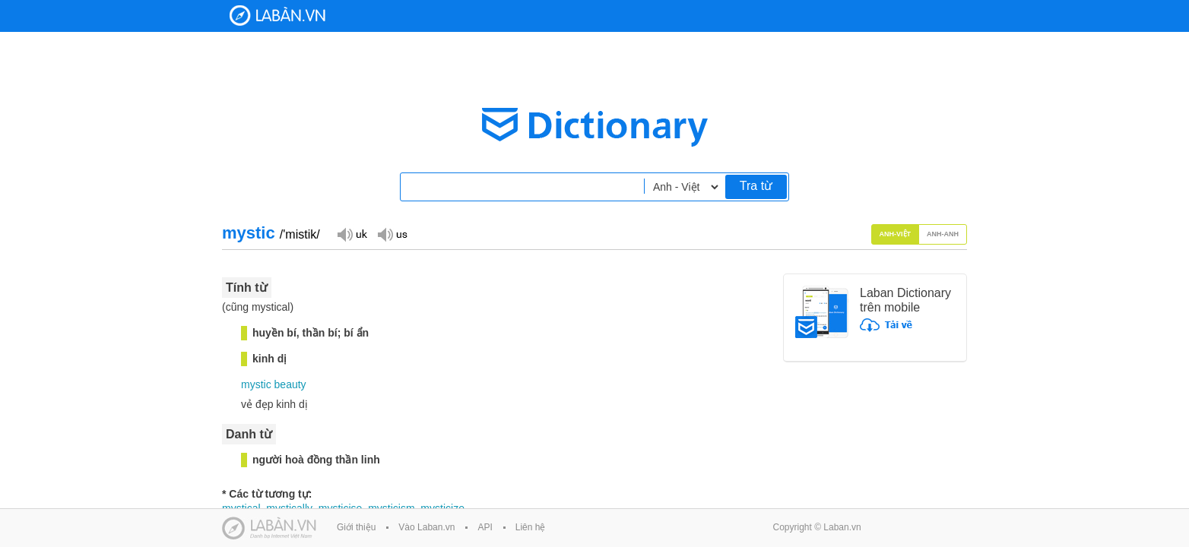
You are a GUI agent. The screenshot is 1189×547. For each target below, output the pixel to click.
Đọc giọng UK (352, 233)
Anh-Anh (943, 234)
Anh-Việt (896, 234)
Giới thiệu (356, 527)
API (484, 527)
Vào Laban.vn (426, 527)
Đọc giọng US (392, 233)
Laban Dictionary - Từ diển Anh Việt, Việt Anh (277, 15)
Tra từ (756, 185)
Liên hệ (530, 527)
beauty (290, 384)
